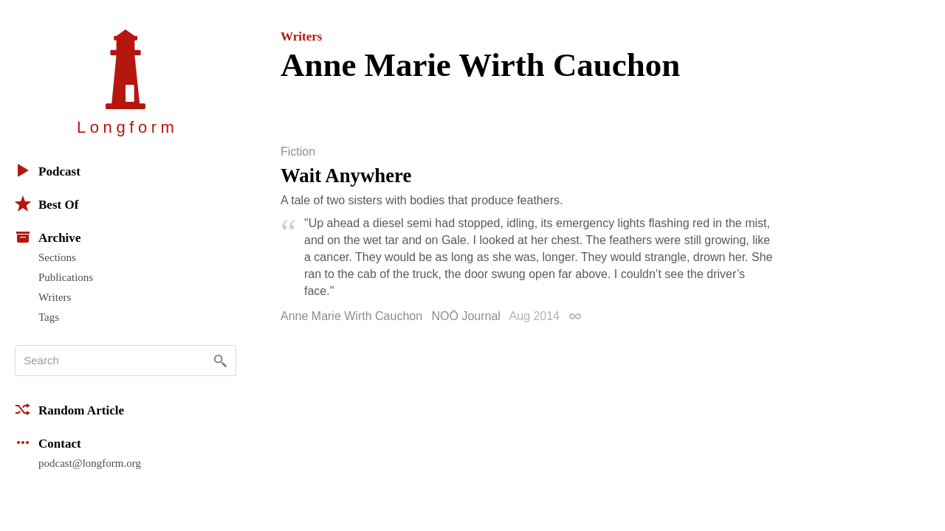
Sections (57, 257)
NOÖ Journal (466, 316)
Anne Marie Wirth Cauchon (351, 316)
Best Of (46, 203)
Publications (65, 277)
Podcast (47, 170)
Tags (48, 317)
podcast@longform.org (89, 463)
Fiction (298, 152)
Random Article (69, 409)
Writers (54, 297)
